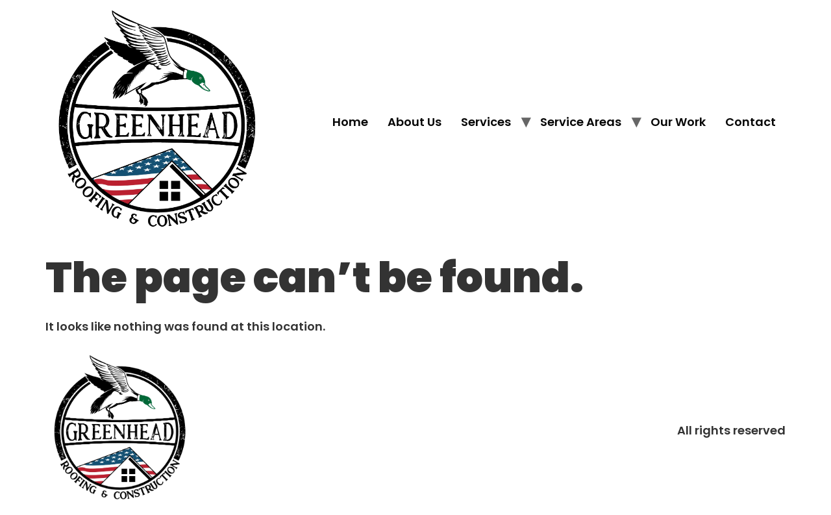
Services (486, 122)
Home (350, 122)
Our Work (678, 122)
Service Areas (580, 122)
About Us (414, 122)
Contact (750, 122)
